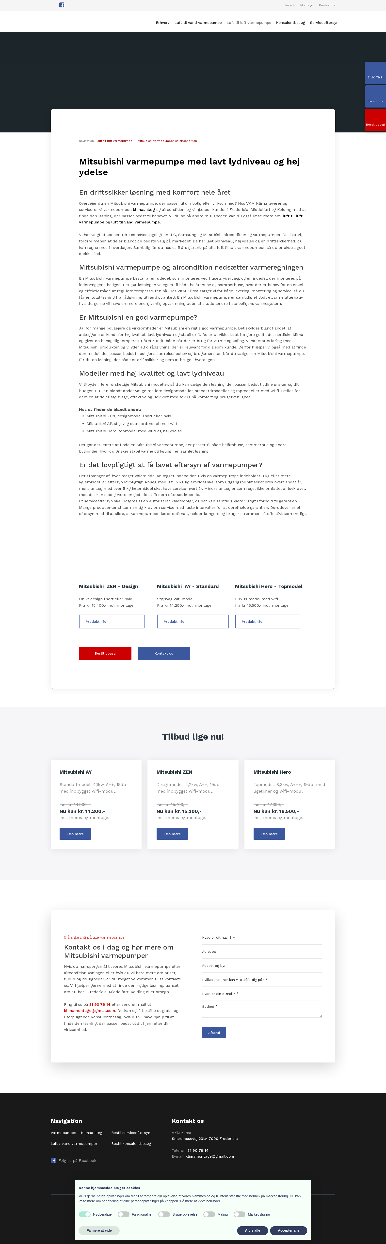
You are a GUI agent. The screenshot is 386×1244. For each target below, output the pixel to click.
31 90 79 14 (100, 1004)
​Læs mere (75, 834)
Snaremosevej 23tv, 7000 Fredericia (205, 1138)
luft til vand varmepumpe (135, 222)
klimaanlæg (144, 209)
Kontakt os (327, 5)
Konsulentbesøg (290, 23)
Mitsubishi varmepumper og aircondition (167, 141)
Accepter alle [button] (288, 1230)
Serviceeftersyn (324, 23)
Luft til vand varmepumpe (198, 23)
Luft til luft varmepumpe (249, 23)
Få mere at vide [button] (99, 1230)
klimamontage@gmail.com (89, 1010)
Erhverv (163, 23)
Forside (290, 5)
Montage (306, 5)
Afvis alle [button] (252, 1230)
